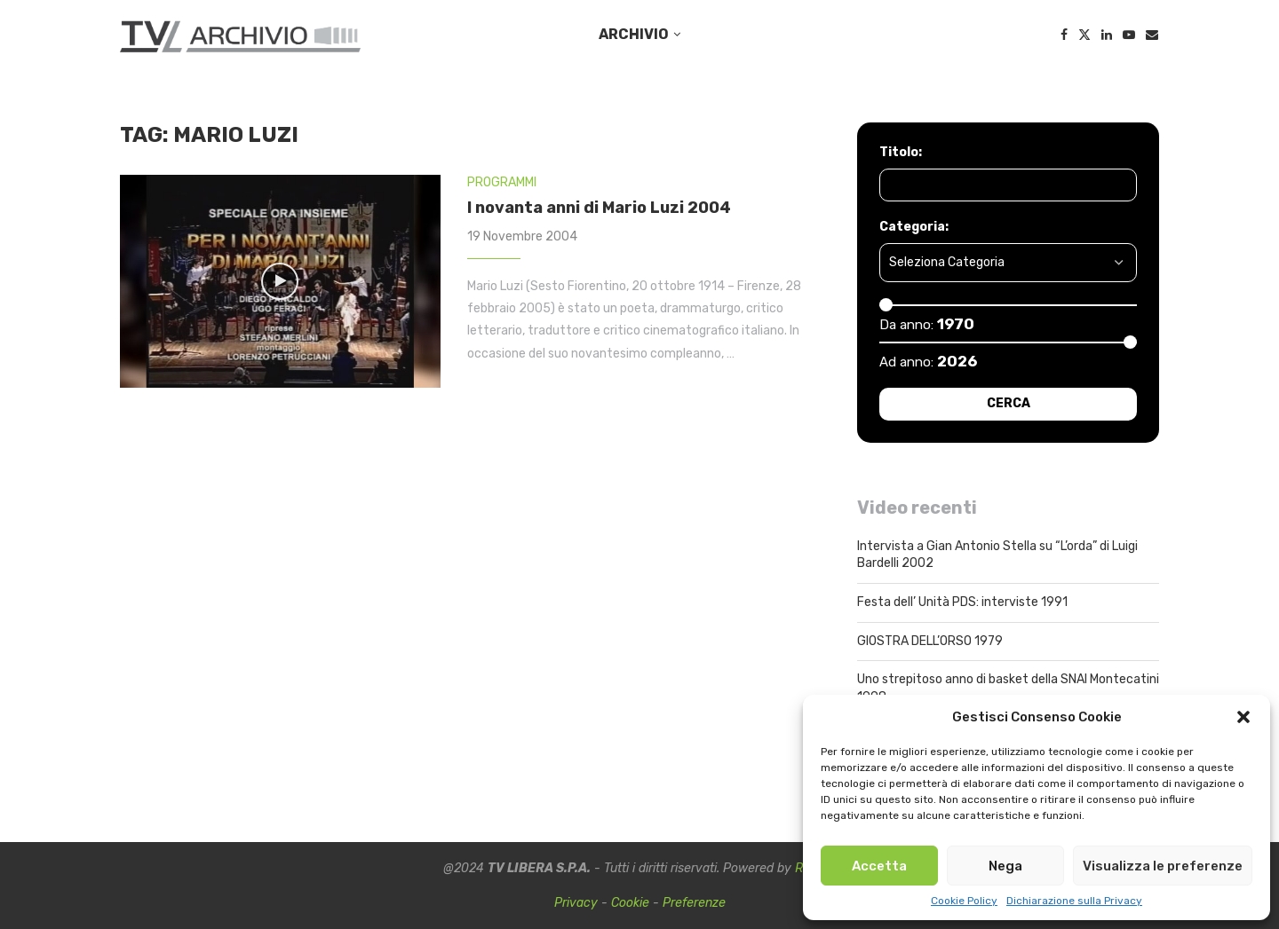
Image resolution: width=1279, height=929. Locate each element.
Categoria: (914, 226)
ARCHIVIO (634, 34)
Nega (1005, 866)
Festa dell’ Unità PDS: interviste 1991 (962, 602)
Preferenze (694, 902)
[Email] (1152, 35)
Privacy (576, 902)
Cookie (630, 902)
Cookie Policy (964, 900)
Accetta (879, 866)
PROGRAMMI (501, 182)
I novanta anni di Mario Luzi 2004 (599, 207)
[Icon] (279, 281)
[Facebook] (1064, 35)
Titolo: (900, 152)
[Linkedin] (1106, 35)
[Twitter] (1084, 35)
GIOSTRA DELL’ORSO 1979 (930, 641)
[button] (1243, 717)
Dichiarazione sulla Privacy (1074, 900)
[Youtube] (1129, 35)
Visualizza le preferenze (1163, 866)
